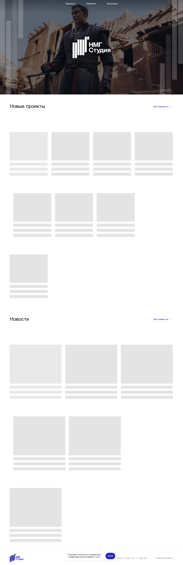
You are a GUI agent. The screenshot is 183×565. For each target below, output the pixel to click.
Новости (91, 4)
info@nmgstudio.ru (164, 558)
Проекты (70, 4)
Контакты (112, 4)
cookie (97, 557)
